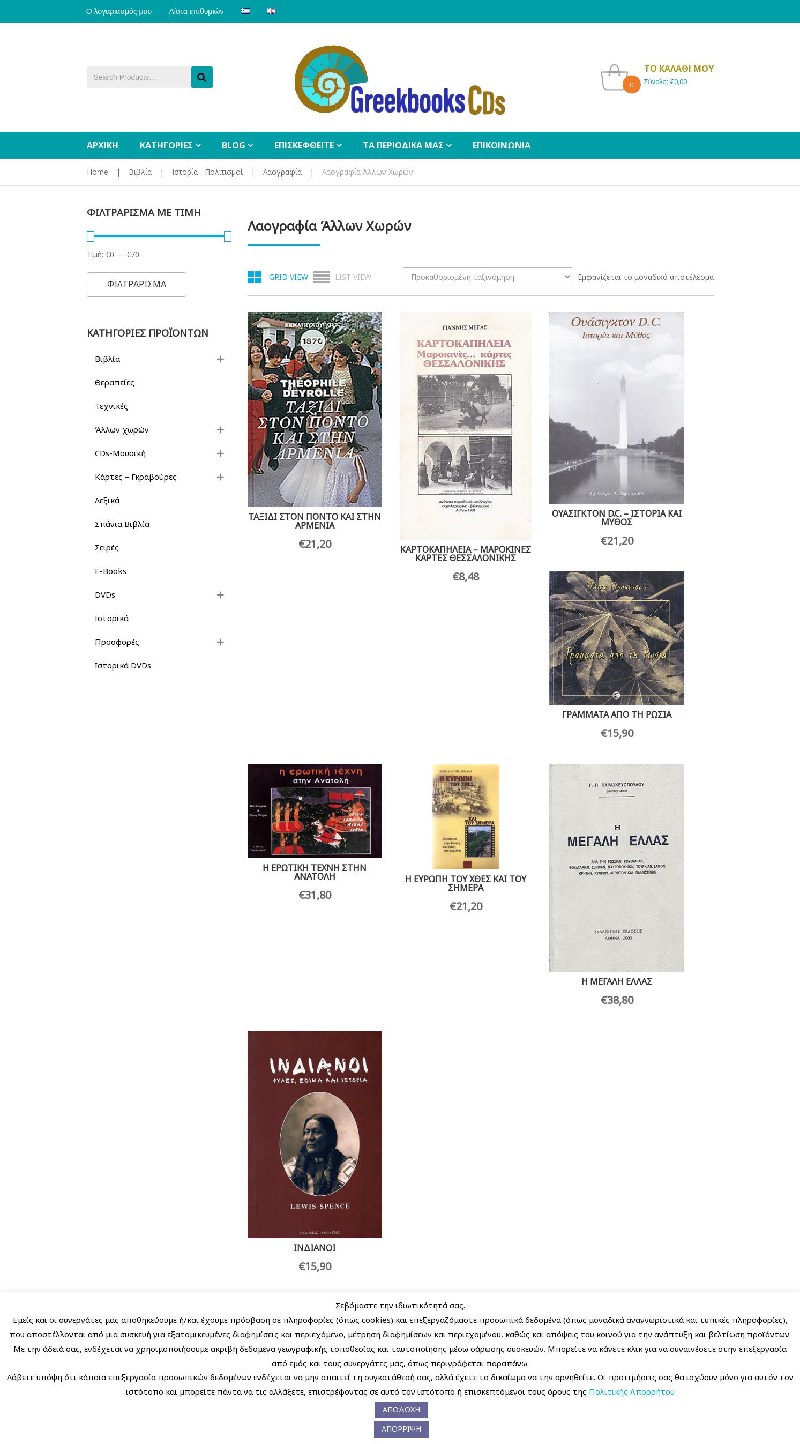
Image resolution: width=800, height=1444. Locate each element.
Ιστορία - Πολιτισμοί (207, 172)
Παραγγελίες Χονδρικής (257, 1288)
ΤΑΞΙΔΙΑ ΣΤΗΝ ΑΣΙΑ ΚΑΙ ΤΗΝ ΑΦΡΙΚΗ (420, 1195)
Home (97, 172)
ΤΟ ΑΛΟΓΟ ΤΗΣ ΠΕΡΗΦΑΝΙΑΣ (541, 1099)
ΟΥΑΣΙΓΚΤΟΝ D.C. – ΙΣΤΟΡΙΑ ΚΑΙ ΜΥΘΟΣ (541, 474)
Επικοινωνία (169, 1288)
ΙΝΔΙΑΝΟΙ (661, 739)
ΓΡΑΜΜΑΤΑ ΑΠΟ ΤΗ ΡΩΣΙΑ (661, 429)
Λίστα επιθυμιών (197, 11)
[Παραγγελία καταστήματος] (487, 276)
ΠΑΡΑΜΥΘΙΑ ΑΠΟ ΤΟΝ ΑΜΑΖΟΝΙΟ (661, 964)
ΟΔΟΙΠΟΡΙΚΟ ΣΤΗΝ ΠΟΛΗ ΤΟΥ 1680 (540, 953)
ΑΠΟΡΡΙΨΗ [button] (401, 1429)
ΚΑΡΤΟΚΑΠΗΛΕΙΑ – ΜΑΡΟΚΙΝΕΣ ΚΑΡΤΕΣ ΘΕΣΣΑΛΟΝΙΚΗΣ (420, 510)
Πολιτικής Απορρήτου (632, 1391)
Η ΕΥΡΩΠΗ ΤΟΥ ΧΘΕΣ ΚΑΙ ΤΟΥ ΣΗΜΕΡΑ (420, 688)
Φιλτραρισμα (136, 284)
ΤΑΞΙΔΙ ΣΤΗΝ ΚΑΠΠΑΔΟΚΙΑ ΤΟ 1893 (300, 1189)
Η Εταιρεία (104, 1289)
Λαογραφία (282, 172)
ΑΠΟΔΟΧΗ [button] (401, 1409)
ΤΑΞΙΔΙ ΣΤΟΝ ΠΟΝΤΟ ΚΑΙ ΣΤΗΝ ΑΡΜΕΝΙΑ (300, 477)
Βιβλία (140, 172)
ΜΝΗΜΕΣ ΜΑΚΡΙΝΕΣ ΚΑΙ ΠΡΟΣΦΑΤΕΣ (300, 949)
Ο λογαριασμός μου (119, 11)
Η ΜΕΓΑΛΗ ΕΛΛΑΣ (540, 739)
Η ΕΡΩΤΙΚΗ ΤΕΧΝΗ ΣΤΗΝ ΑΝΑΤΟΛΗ (300, 655)
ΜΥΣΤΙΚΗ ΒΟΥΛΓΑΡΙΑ (420, 947)
